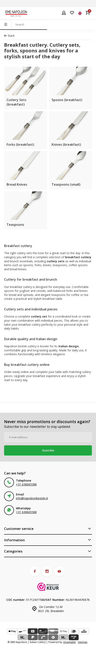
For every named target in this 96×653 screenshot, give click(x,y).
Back (9, 36)
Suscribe (48, 450)
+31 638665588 (26, 484)
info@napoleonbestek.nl (32, 498)
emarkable (69, 642)
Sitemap (82, 642)
